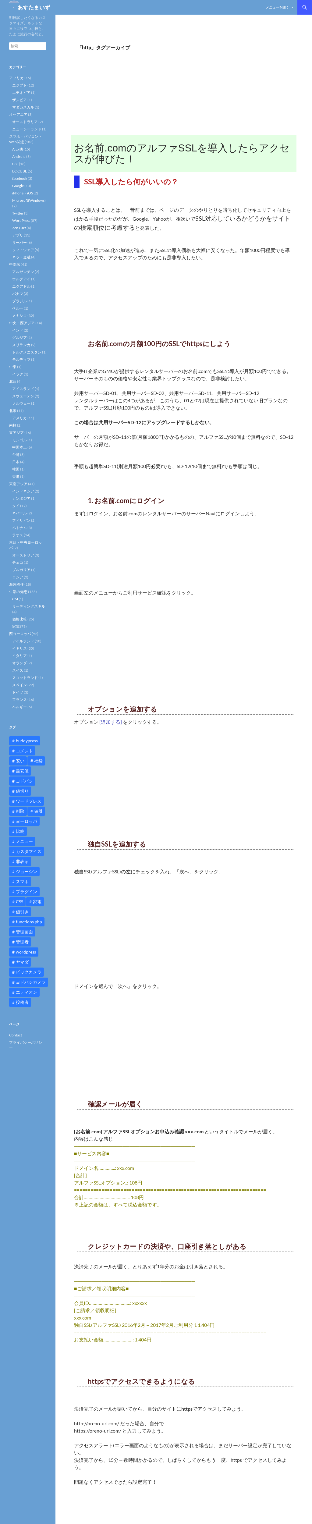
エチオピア (21, 92)
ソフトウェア (23, 249)
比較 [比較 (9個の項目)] (20, 831)
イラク (17, 374)
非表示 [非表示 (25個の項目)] (22, 861)
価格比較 (19, 619)
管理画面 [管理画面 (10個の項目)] (24, 931)
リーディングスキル (28, 606)
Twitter (17, 213)
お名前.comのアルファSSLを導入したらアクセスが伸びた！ (182, 153)
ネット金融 (21, 257)
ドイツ (17, 692)
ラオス (17, 535)
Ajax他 (17, 149)
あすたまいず (33, 7)
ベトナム (19, 527)
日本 (16, 462)
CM (15, 599)
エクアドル (21, 286)
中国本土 (19, 447)
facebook (19, 178)
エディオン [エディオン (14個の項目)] (26, 992)
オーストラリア (25, 121)
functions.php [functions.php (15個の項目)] (29, 921)
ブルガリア (21, 569)
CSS (15, 164)
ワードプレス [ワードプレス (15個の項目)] (28, 801)
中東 (12, 366)
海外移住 (16, 584)
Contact (15, 1035)
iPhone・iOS (22, 193)
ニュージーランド (26, 129)
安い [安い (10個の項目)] (20, 760)
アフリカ (16, 78)
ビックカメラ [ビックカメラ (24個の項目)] (28, 972)
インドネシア (23, 491)
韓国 (16, 469)
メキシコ (19, 315)
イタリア (19, 655)
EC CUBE (19, 171)
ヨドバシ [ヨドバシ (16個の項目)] (24, 780)
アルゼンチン (23, 271)
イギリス (19, 648)
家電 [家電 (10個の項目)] (37, 901)
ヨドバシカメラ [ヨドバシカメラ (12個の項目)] (31, 982)
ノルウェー (21, 403)
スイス (17, 670)
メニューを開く (277, 7)
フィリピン (21, 520)
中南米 (14, 264)
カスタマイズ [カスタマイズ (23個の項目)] (28, 851)
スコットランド (25, 677)
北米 (12, 410)
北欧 (12, 381)
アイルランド (23, 641)
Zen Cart (19, 228)
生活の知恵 (18, 591)
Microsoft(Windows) (29, 200)
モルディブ (21, 359)
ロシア (17, 577)
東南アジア (18, 483)
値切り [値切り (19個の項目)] (22, 791)
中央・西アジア (22, 323)
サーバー (19, 242)
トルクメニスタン (26, 352)
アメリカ (19, 418)
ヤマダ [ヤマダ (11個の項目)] (22, 961)
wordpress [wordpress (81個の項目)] (26, 951)
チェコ (17, 562)
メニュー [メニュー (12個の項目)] (24, 841)
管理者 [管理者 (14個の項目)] (22, 941)
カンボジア (21, 498)
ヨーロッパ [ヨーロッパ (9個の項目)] (26, 821)
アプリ (17, 235)
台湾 (16, 454)
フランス (19, 699)
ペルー (17, 308)
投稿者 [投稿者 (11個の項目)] (22, 1002)
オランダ (19, 663)
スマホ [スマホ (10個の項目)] (22, 881)
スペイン (19, 685)
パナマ (17, 293)
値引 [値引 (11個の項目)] (38, 811)
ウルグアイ (21, 279)
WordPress (21, 220)
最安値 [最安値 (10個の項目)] (22, 770)
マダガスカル (23, 107)
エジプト (19, 85)
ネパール (19, 513)
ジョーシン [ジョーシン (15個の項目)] (26, 871)
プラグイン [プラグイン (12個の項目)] (26, 891)
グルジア (19, 337)
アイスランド (23, 388)
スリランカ (21, 345)
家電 (16, 626)
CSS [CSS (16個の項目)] (19, 901)
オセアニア (18, 114)
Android (19, 156)
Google (18, 185)
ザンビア (19, 100)
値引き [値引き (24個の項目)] (22, 911)
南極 (12, 425)
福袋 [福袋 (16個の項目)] (38, 760)
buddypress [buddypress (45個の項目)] (27, 740)
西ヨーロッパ (20, 633)
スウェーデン (23, 396)
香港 (16, 476)
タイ (16, 505)
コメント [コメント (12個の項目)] (24, 750)
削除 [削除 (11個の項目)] (20, 811)
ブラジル (19, 301)
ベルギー (19, 707)
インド (17, 330)
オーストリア (23, 555)
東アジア (16, 432)
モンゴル (19, 440)
